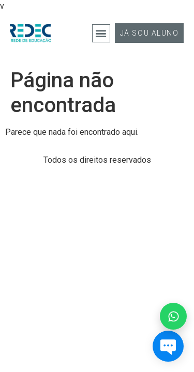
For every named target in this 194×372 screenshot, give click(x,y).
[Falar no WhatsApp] (173, 316)
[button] (101, 33)
